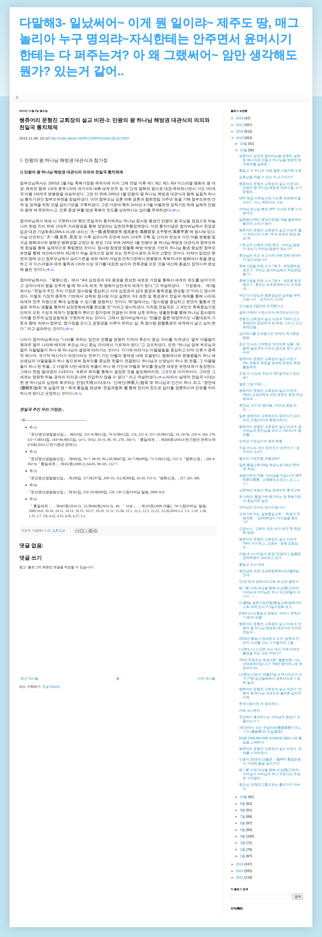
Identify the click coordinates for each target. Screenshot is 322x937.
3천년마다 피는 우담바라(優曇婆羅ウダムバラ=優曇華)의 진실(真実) (270, 730)
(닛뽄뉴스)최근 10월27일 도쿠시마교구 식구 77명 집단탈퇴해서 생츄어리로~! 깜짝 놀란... (270, 678)
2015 (240, 138)
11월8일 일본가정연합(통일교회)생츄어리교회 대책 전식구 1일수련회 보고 (270, 605)
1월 (243, 856)
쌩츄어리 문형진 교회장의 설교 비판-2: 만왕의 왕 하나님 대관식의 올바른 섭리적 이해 (270, 693)
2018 (240, 118)
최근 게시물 (29, 678)
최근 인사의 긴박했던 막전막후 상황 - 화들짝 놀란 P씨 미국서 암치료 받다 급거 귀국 (270, 348)
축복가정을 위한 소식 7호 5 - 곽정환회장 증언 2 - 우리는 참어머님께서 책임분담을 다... (270, 270)
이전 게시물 (206, 678)
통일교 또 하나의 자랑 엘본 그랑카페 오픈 (270, 170)
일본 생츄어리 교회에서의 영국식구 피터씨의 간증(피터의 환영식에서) (269, 418)
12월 (244, 144)
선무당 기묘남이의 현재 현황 (260, 441)
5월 (243, 830)
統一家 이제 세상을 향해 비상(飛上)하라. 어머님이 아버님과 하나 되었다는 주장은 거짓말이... (269, 774)
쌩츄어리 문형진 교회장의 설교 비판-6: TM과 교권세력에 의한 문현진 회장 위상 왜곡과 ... (271, 395)
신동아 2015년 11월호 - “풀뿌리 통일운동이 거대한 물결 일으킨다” (270, 761)
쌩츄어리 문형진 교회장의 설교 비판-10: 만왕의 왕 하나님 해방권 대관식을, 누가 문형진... (270, 188)
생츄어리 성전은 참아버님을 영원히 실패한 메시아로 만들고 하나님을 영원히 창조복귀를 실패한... (270, 160)
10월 (244, 797)
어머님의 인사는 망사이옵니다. (262, 507)
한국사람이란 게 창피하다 (258, 704)
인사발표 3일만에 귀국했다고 (261, 306)
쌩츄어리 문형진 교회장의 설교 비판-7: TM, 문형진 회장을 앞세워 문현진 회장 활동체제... (269, 363)
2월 (243, 849)
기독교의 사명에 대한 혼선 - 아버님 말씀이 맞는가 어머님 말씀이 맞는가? (269, 247)
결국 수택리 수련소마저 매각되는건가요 (269, 312)
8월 (243, 810)
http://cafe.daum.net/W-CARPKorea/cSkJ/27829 (89, 138)
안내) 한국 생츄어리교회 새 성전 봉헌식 (269, 581)
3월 (243, 843)
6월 (243, 823)
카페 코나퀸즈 (249, 710)
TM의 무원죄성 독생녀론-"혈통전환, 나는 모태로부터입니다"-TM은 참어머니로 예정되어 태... (270, 664)
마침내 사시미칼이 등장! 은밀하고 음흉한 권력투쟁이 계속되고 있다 (270, 556)
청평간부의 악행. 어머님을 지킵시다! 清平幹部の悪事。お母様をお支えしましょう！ (270, 480)
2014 (240, 864)
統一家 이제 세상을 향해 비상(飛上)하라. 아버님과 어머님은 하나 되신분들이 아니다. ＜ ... (269, 592)
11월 (244, 150)
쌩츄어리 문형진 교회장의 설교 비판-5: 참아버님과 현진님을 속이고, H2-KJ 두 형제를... (270, 431)
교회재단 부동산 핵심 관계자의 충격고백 (269, 490)
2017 (240, 125)
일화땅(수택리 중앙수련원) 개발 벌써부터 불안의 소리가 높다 (270, 222)
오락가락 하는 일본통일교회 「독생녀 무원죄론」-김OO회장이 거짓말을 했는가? (269, 518)
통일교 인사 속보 (252, 564)
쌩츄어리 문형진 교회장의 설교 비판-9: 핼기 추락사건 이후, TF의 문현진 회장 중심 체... (270, 234)
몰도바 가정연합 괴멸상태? (259, 458)
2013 (240, 871)
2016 (240, 131)
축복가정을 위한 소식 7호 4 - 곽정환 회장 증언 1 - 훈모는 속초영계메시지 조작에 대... (270, 285)
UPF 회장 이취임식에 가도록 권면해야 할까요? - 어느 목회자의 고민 (270, 200)
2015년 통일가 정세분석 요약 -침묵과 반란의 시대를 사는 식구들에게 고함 (269, 641)
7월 (243, 816)
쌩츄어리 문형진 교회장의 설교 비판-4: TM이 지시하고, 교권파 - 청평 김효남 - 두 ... (269, 543)
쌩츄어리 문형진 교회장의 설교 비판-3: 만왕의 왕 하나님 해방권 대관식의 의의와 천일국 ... (270, 628)
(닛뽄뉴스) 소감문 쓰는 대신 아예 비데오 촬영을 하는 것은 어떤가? (269, 651)
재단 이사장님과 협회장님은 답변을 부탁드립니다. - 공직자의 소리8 (269, 297)
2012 (240, 877)
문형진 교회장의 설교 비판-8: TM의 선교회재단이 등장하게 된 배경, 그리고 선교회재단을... (270, 323)
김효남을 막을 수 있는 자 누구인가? (266, 177)
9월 (243, 803)
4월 (243, 836)
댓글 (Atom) (51, 687)
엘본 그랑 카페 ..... (253, 384)
